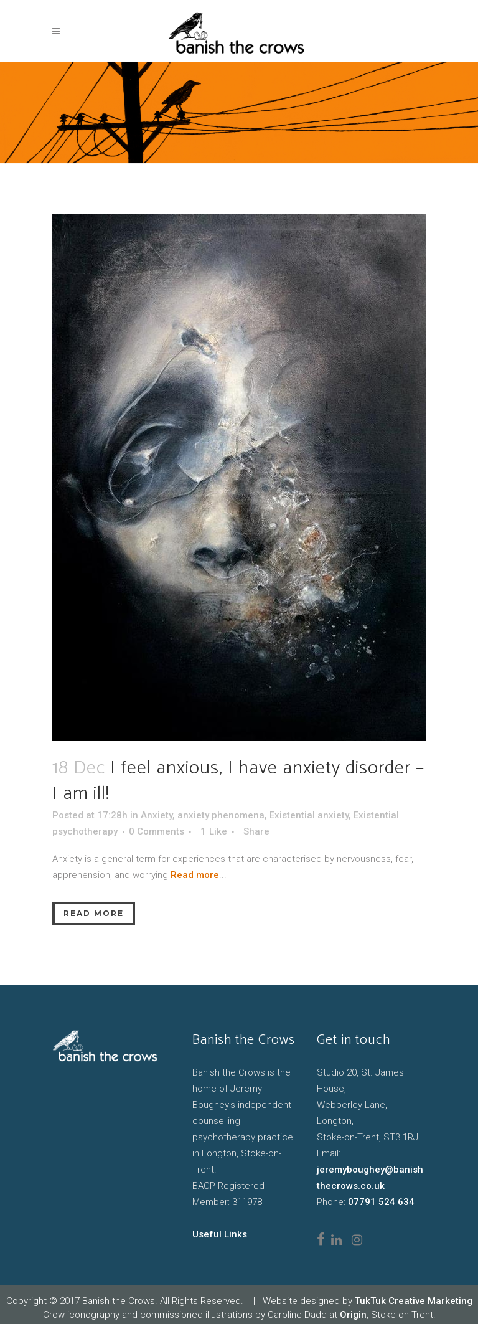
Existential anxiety (309, 815)
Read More (93, 913)
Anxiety (156, 815)
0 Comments (156, 831)
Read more (195, 875)
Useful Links (219, 1234)
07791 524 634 (381, 1202)
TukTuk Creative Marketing (413, 1301)
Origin (353, 1314)
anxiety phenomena (221, 815)
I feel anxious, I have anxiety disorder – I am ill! (238, 781)
